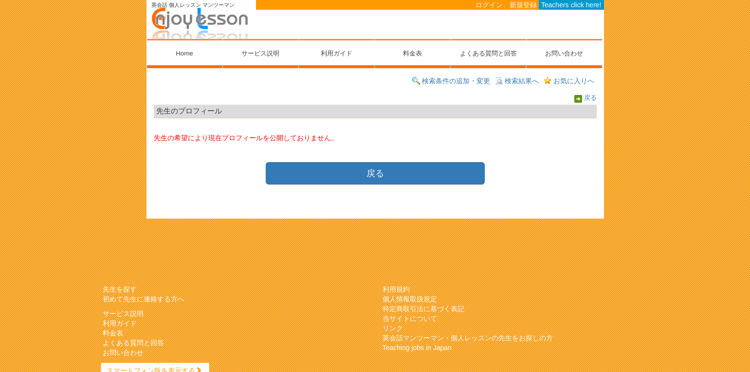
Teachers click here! (571, 5)
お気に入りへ (573, 81)
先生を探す (120, 289)
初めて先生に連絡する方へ (143, 299)
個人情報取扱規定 (410, 299)
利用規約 (396, 289)
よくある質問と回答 (488, 53)
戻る (590, 98)
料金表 (412, 53)
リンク (393, 328)
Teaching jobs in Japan (417, 348)
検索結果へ (522, 81)
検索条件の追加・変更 (456, 81)
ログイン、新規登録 (506, 5)
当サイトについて (410, 318)
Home (184, 53)
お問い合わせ (564, 53)
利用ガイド (336, 53)
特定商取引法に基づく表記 (423, 309)
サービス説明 (260, 53)
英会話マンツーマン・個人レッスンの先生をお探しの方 (468, 338)
